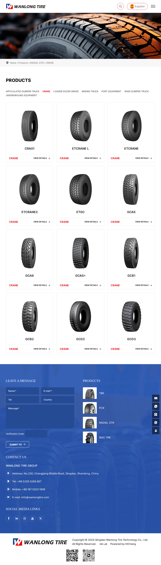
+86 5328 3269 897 (29, 481)
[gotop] (155, 430)
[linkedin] (17, 518)
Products (23, 62)
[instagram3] (25, 518)
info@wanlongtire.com (35, 497)
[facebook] (9, 518)
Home (13, 62)
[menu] (153, 6)
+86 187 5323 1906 (33, 489)
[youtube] (32, 518)
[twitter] (40, 518)
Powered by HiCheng (123, 543)
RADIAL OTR (37, 62)
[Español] (137, 6)
